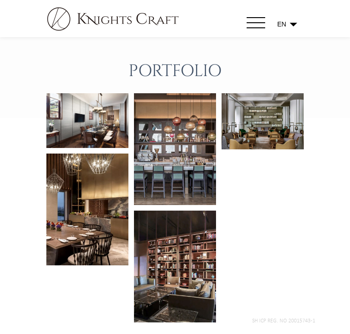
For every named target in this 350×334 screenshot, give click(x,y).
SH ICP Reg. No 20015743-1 (283, 321)
